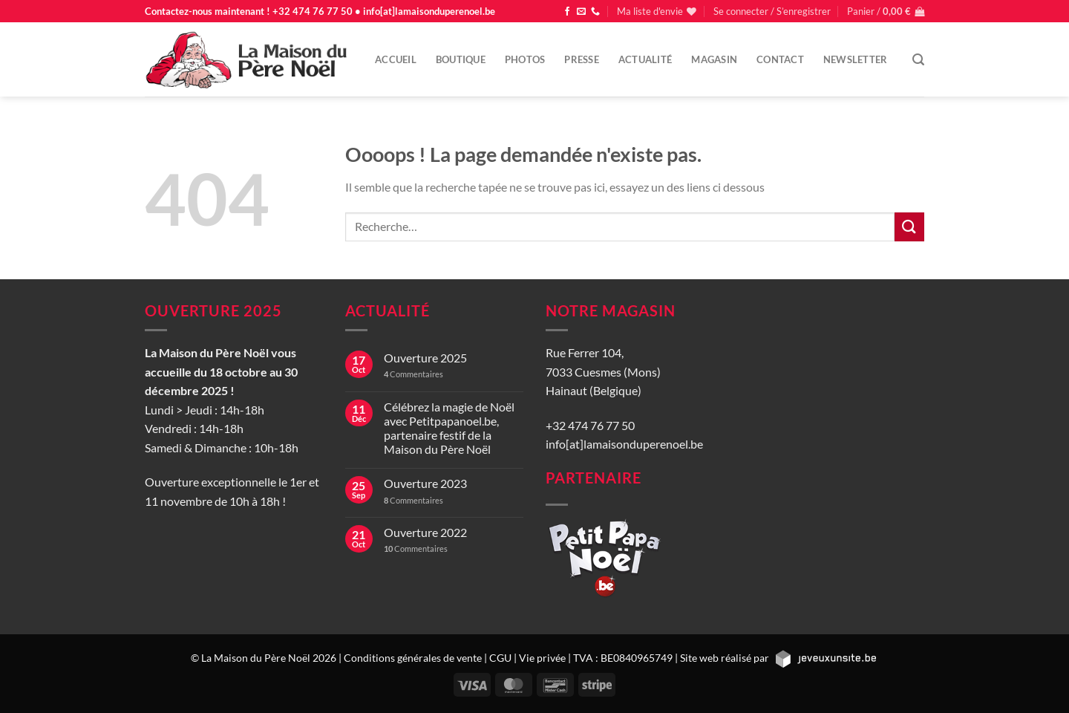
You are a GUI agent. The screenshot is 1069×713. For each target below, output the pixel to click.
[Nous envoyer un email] (581, 12)
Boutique (461, 59)
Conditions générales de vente (413, 657)
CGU (500, 657)
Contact (780, 59)
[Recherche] (918, 59)
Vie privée (542, 657)
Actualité (645, 59)
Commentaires (413, 374)
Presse (581, 59)
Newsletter (855, 59)
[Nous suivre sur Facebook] (567, 12)
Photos (525, 59)
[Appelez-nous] (595, 12)
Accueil (395, 59)
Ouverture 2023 (425, 483)
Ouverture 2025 (425, 358)
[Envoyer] (909, 226)
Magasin (714, 59)
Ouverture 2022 (425, 532)
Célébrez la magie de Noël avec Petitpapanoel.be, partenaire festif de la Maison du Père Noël (449, 428)
